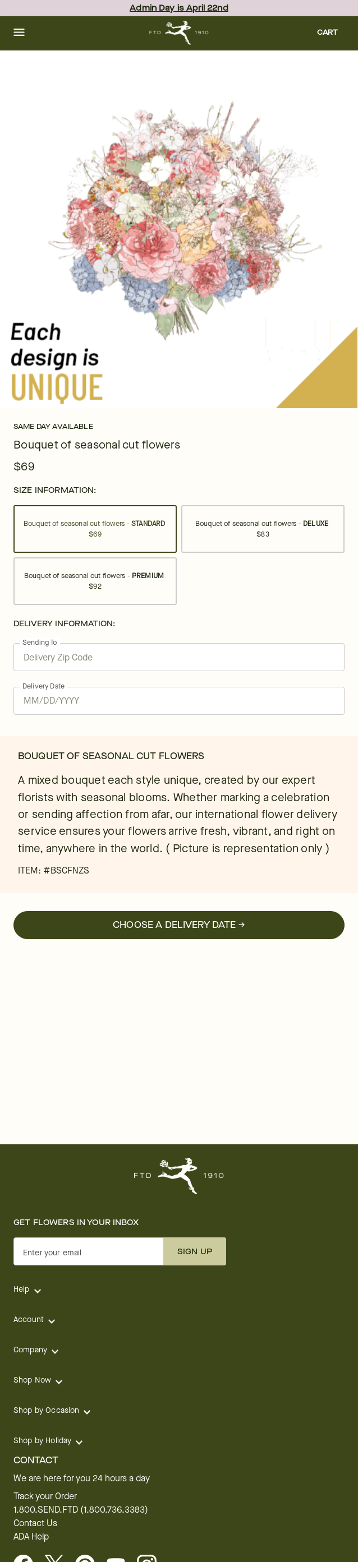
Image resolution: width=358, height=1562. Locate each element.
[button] (19, 33)
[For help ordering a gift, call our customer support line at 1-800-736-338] (179, 33)
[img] (179, 229)
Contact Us (35, 1523)
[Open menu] (19, 33)
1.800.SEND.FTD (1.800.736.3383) (80, 1509)
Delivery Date (43, 686)
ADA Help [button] (31, 1536)
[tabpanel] (179, 229)
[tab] (179, 229)
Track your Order (45, 1496)
